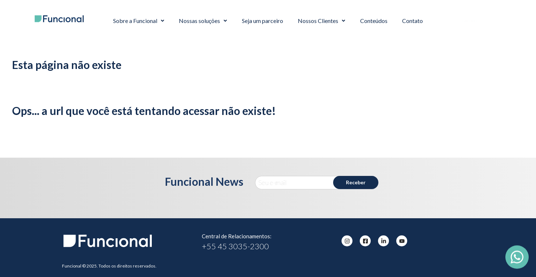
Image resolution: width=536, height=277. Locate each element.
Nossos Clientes (321, 20)
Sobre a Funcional (138, 20)
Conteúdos (373, 20)
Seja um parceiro (262, 20)
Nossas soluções (203, 20)
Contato (412, 20)
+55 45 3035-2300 (235, 246)
